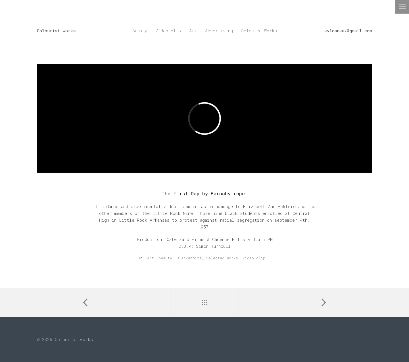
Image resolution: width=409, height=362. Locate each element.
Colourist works (56, 30)
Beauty (139, 30)
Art (193, 30)
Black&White (189, 258)
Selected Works (259, 30)
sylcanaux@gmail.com (348, 30)
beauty (165, 258)
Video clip (168, 30)
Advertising (219, 30)
